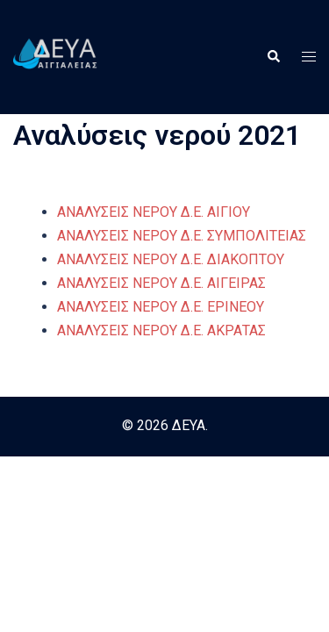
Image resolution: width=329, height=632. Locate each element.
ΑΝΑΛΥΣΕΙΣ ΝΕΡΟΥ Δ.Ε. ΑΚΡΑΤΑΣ (161, 330)
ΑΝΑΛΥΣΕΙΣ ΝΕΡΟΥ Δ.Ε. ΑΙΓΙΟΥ (153, 212)
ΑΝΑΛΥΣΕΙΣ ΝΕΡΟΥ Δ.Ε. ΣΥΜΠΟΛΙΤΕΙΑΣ (181, 235)
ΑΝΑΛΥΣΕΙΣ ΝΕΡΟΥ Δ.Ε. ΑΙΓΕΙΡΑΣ (161, 283)
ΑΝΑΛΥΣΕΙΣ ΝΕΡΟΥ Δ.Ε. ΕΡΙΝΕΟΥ (160, 306)
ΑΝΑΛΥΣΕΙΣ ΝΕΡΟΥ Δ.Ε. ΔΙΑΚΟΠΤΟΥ (170, 259)
